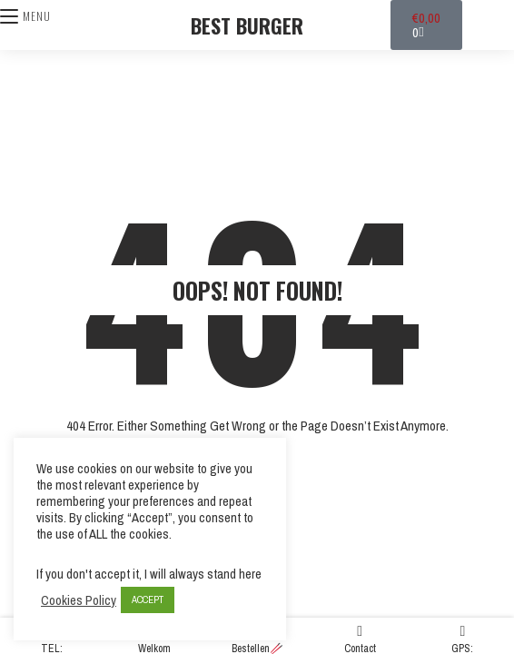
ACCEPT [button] (147, 599)
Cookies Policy (78, 600)
